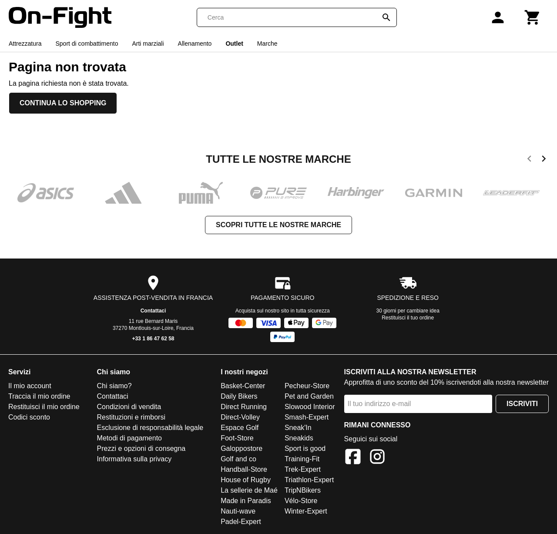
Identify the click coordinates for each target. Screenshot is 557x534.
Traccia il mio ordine (39, 396)
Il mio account (29, 386)
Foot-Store (237, 438)
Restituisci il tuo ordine (408, 318)
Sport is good (305, 448)
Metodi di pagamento (129, 438)
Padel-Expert (241, 521)
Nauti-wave (238, 511)
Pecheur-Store (307, 386)
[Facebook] (353, 458)
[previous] (529, 160)
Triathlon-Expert (309, 480)
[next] (543, 160)
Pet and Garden (309, 396)
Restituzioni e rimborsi (131, 417)
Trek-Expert (303, 469)
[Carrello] (532, 17)
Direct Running (244, 406)
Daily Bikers (239, 396)
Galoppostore (241, 448)
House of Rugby (246, 480)
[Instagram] (377, 458)
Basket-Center (243, 386)
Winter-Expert (306, 511)
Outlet (234, 43)
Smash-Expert (307, 417)
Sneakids (299, 438)
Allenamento (195, 43)
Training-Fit (302, 459)
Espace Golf (239, 427)
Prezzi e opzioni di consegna (141, 448)
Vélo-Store (301, 500)
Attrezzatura (25, 43)
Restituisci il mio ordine (44, 406)
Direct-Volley (240, 417)
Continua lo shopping (63, 103)
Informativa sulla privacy (134, 459)
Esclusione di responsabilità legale (150, 427)
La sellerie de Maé (249, 490)
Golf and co (238, 459)
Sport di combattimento (86, 43)
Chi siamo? (114, 386)
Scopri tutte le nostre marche (278, 224)
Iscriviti (522, 403)
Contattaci (153, 311)
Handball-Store (244, 469)
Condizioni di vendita (129, 406)
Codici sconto (29, 417)
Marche (267, 43)
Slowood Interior (310, 406)
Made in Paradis (246, 500)
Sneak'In (298, 427)
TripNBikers (303, 490)
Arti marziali (148, 43)
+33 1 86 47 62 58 (153, 339)
